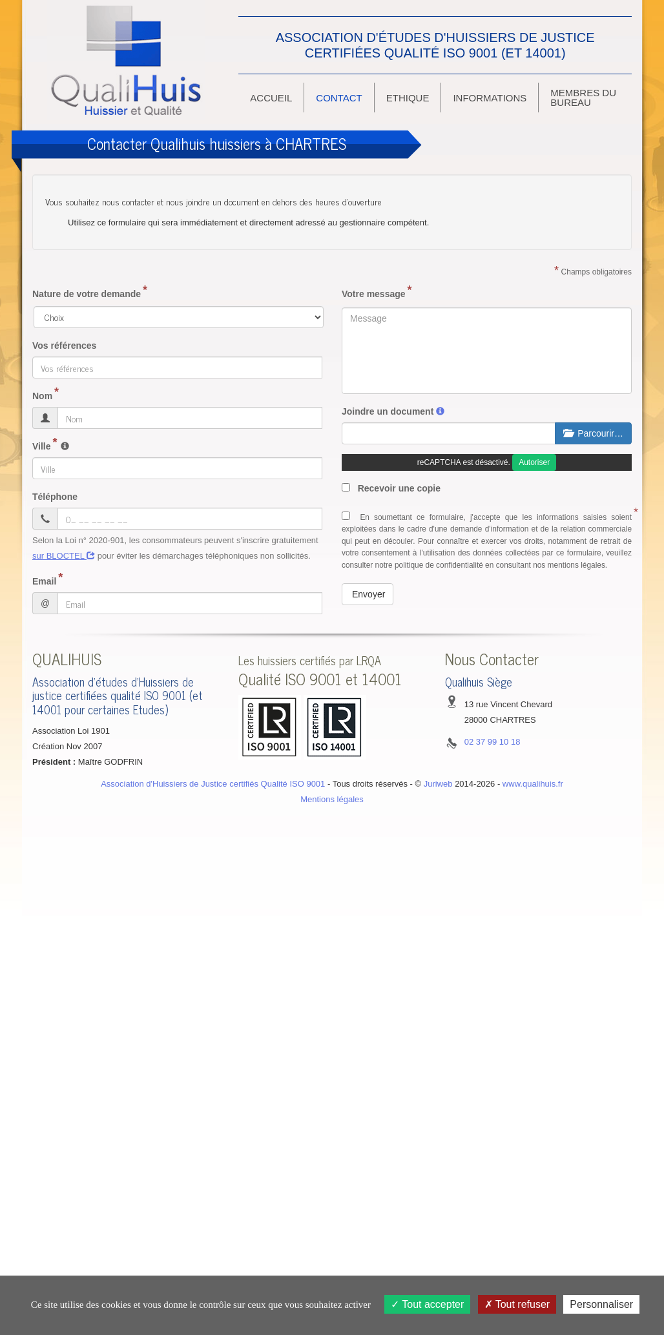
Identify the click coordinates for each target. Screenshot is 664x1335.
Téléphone (55, 497)
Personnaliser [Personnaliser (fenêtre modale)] (601, 1304)
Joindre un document (387, 411)
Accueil (271, 97)
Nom (42, 396)
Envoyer (368, 594)
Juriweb (438, 784)
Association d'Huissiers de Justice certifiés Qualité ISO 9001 (213, 784)
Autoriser (534, 462)
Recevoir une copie (391, 488)
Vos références (64, 345)
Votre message (374, 294)
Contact (339, 97)
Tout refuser (517, 1304)
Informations (489, 97)
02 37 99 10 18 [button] (492, 742)
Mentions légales (332, 799)
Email (44, 581)
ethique (408, 97)
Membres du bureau (583, 97)
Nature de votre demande (86, 294)
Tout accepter (427, 1304)
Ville (41, 446)
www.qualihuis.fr (533, 784)
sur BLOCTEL (63, 556)
